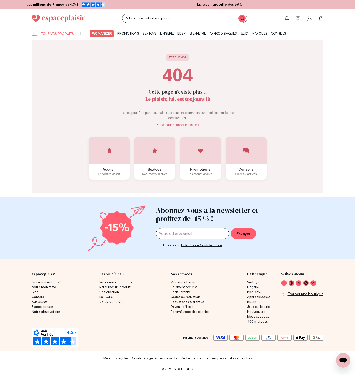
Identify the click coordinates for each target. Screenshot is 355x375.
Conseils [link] (38, 297)
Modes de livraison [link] (184, 282)
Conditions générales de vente (154, 358)
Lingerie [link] (253, 287)
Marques (259, 33)
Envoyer (243, 233)
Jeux (244, 33)
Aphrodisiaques (223, 33)
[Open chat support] (343, 360)
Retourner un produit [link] (115, 287)
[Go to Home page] (58, 18)
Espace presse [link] (42, 307)
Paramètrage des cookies (190, 312)
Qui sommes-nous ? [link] (46, 282)
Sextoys (150, 33)
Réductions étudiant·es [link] (187, 302)
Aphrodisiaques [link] (258, 297)
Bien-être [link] (254, 292)
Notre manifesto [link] (44, 287)
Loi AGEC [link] (106, 297)
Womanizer (102, 33)
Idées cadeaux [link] (258, 316)
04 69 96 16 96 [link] (111, 302)
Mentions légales (115, 358)
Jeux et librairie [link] (258, 307)
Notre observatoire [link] (46, 312)
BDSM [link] (251, 302)
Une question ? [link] (110, 292)
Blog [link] (35, 292)
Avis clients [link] (39, 302)
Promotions (128, 33)
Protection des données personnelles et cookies (216, 358)
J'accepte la (192, 245)
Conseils (278, 33)
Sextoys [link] (253, 282)
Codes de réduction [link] (185, 297)
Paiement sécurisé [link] (184, 287)
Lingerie (167, 33)
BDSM (181, 33)
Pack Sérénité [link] (181, 292)
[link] (298, 18)
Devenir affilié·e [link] (182, 307)
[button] (287, 18)
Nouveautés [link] (256, 312)
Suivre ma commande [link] (115, 282)
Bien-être (198, 33)
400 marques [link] (257, 322)
